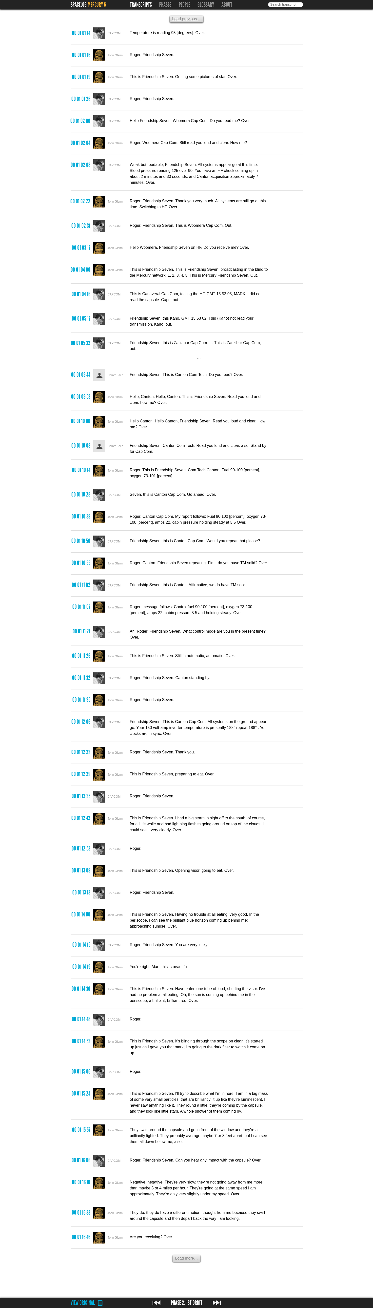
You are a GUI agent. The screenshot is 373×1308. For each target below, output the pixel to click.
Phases (165, 4)
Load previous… (186, 19)
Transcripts (141, 4)
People (184, 4)
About (226, 4)
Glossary (205, 4)
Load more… (186, 1258)
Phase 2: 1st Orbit (186, 1302)
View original (83, 1302)
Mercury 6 (97, 4)
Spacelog (79, 4)
